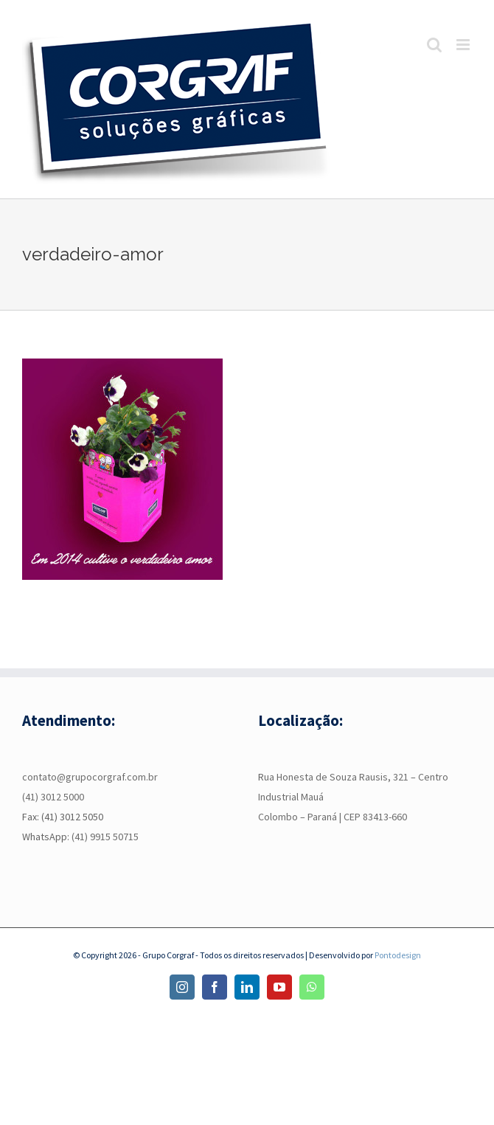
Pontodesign (398, 954)
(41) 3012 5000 (53, 796)
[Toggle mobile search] (434, 44)
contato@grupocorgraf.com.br (90, 776)
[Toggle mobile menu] (464, 44)
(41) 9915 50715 (105, 836)
